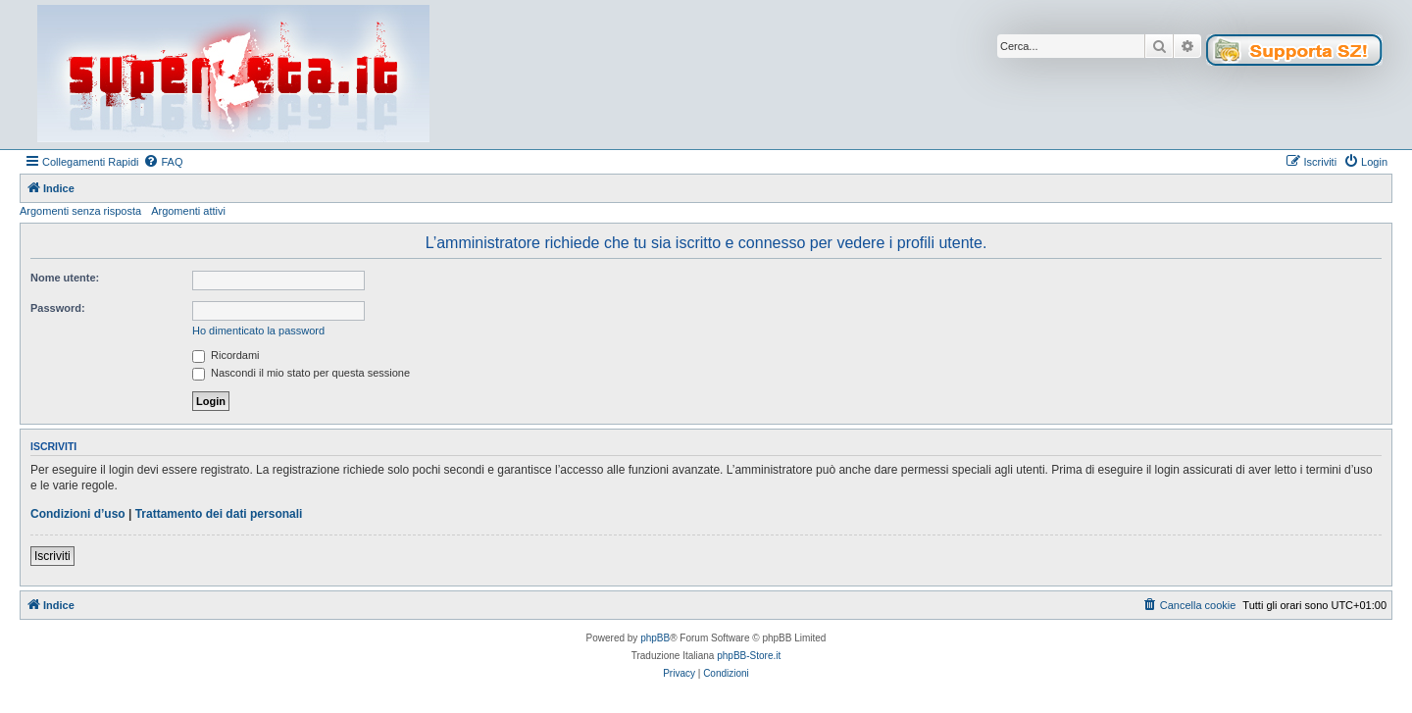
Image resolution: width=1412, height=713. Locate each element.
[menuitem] (162, 162)
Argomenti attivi (188, 211)
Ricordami (226, 355)
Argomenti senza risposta (80, 211)
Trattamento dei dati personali (219, 514)
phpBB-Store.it (749, 655)
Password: (57, 308)
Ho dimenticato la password (258, 330)
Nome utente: (64, 277)
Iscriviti (52, 556)
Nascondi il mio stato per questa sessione (301, 373)
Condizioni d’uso (78, 514)
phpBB (655, 638)
